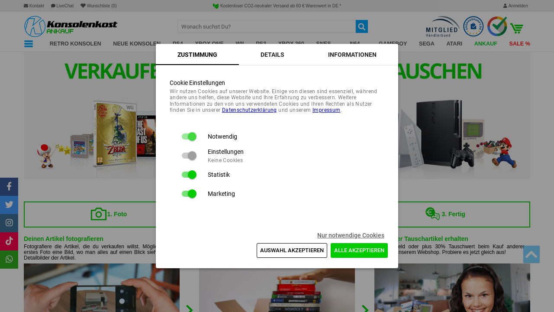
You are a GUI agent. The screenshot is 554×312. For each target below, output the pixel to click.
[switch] (189, 136)
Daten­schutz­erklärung (249, 110)
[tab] (197, 54)
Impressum (326, 110)
